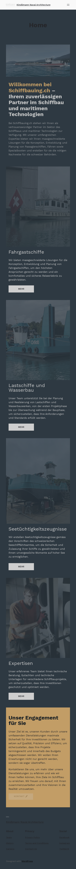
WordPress (27, 861)
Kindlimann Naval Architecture (33, 4)
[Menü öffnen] (68, 5)
